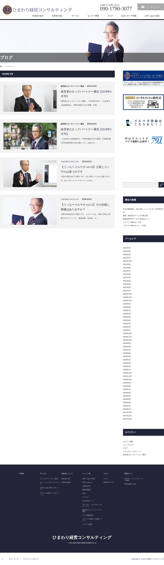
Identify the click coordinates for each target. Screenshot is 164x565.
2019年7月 (127, 350)
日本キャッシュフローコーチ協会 (134, 479)
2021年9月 (127, 264)
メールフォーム (153, 7)
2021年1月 (127, 291)
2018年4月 (127, 399)
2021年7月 (127, 271)
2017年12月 (127, 412)
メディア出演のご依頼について (92, 519)
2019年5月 (127, 356)
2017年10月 (127, 419)
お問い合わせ (87, 482)
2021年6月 (127, 274)
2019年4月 (127, 360)
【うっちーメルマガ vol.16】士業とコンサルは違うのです (85, 169)
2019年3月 (127, 363)
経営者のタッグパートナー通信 (72, 86)
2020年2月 (127, 327)
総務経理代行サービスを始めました (136, 219)
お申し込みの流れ (152, 16)
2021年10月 (127, 261)
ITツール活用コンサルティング (50, 494)
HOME (21, 473)
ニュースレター (128, 445)
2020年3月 (127, 324)
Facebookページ (88, 501)
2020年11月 (127, 297)
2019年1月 (127, 370)
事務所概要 (86, 490)
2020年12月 (127, 294)
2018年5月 (127, 396)
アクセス (85, 497)
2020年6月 (127, 314)
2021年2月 (127, 287)
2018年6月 (127, 393)
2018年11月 (127, 376)
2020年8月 (127, 307)
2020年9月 (127, 304)
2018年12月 (127, 373)
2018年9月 (127, 383)
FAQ (84, 493)
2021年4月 (127, 281)
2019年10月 (127, 340)
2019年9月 (127, 343)
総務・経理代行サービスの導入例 (135, 216)
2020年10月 (127, 301)
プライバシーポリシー (31, 559)
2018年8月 (127, 386)
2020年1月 (127, 330)
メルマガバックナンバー (70, 162)
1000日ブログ (108, 482)
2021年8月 (127, 268)
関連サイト (128, 473)
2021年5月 (127, 278)
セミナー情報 (93, 16)
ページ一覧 (86, 473)
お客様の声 (86, 486)
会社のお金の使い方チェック (50, 488)
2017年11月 (127, 416)
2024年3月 (127, 251)
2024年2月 (127, 254)
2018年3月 (127, 403)
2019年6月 (127, 353)
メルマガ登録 (87, 524)
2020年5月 (127, 317)
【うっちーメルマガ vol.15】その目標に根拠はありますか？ (85, 207)
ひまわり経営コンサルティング (82, 537)
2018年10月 (127, 380)
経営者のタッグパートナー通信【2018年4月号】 (86, 94)
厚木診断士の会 (130, 484)
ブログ (110, 16)
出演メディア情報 (128, 16)
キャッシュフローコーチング (50, 483)
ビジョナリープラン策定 (49, 478)
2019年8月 (127, 347)
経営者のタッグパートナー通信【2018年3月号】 (86, 131)
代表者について (67, 473)
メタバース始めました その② (134, 225)
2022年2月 (127, 258)
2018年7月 (127, 389)
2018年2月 (127, 406)
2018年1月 (127, 409)
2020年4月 (127, 320)
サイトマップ (14, 559)
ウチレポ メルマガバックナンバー (92, 505)
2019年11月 (127, 337)
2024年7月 (127, 248)
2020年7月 (127, 310)
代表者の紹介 (38, 16)
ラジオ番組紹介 (88, 515)
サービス (75, 16)
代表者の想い (57, 16)
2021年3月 (127, 284)
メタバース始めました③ (132, 222)
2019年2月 (127, 366)
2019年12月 (127, 333)
